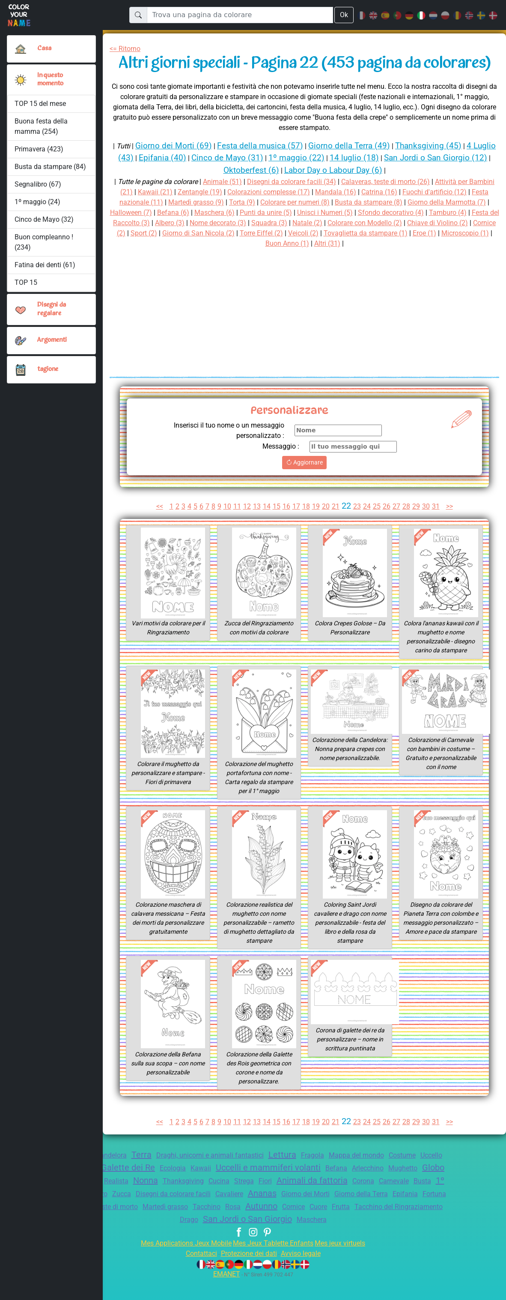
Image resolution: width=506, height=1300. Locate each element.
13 (256, 527)
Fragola (330, 1175)
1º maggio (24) (37, 201)
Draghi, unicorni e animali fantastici (221, 1175)
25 (378, 527)
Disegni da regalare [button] (52, 309)
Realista (175, 1201)
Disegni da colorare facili (252, 1214)
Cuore (436, 1227)
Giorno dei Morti (396, 1214)
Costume (425, 1175)
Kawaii (243, 1188)
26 (388, 527)
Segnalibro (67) (38, 184)
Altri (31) (396, 264)
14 (266, 527)
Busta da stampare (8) (415, 222)
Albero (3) (248, 243)
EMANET (225, 1294)
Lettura (298, 1175)
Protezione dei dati (247, 1274)
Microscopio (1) (298, 264)
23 (358, 527)
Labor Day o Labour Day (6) (360, 190)
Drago (245, 1240)
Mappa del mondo (377, 1175)
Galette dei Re (165, 1188)
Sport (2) (249, 253)
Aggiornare (304, 483)
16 (286, 527)
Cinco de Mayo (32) (44, 219)
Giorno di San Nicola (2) (307, 253)
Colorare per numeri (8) (336, 222)
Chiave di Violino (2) (155, 253)
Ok (343, 14)
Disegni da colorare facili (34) (301, 202)
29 (418, 527)
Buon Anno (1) (352, 264)
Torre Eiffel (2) (375, 253)
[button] (20, 79)
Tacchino (314, 1227)
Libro (173, 1214)
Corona (439, 1201)
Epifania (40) (195, 178)
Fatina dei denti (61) (45, 264)
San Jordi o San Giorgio (309, 1239)
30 (428, 527)
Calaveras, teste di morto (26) (402, 202)
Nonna (206, 1201)
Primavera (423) (39, 149)
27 (398, 527)
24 (368, 527)
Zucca (197, 1214)
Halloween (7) (181, 233)
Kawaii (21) (179, 212)
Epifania (111, 1227)
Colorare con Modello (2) (454, 243)
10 (226, 527)
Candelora (116, 1175)
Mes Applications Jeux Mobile (181, 1263)
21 (336, 527)
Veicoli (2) (419, 253)
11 (236, 527)
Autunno (373, 1226)
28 (408, 527)
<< (156, 527)
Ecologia (213, 1188)
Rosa (342, 1227)
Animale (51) (228, 202)
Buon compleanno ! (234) (44, 242)
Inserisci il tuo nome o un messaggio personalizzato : (224, 451)
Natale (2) (393, 243)
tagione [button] (48, 369)
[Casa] (20, 48)
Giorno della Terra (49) (363, 165)
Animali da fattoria (385, 1201)
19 (316, 527)
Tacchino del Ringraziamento (183, 1240)
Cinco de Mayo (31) (262, 178)
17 (296, 527)
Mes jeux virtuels (345, 1263)
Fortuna (142, 1227)
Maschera (378, 1240)
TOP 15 (26, 282)
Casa (44, 48)
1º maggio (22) (334, 178)
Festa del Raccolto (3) (190, 243)
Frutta (121, 1240)
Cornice (408, 1227)
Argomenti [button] (52, 340)
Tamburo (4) (129, 243)
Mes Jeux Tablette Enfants (274, 1263)
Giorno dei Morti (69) (178, 165)
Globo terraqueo (124, 1201)
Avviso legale (305, 1274)
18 (306, 527)
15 (276, 527)
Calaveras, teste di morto (200, 1227)
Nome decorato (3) (299, 243)
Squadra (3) (353, 243)
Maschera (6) (268, 233)
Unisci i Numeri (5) (387, 233)
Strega (312, 1201)
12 (246, 527)
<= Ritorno (127, 48)
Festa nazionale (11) (162, 222)
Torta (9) (278, 222)
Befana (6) (225, 233)
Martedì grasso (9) (230, 222)
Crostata (115, 1188)
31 (438, 527)
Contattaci (196, 1274)
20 (326, 527)
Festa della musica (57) (269, 165)
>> (453, 527)
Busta (105, 1214)
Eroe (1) (255, 264)
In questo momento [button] (51, 79)
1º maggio (140, 1214)
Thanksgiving (247, 1201)
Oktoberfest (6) (272, 190)
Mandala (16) (369, 212)
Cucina (285, 1201)
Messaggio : (279, 467)
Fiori (335, 1201)
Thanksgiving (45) (447, 165)
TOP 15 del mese (41, 103)
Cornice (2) (211, 253)
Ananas (348, 1214)
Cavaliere (313, 1214)
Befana (386, 1188)
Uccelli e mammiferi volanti (314, 1188)
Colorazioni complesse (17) (299, 212)
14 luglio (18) (392, 178)
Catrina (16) (415, 212)
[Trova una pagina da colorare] (240, 15)
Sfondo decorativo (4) (457, 233)
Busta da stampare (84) (50, 166)
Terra (148, 1175)
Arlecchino (420, 1188)
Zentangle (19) (225, 212)
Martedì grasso (270, 1227)
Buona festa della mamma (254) (41, 126)
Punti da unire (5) (323, 233)
